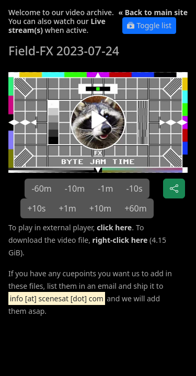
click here (114, 227)
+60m (135, 208)
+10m (100, 208)
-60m (41, 188)
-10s (134, 188)
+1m (67, 208)
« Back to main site (153, 12)
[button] (98, 122)
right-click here (120, 240)
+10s (36, 208)
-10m (75, 188)
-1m (105, 188)
